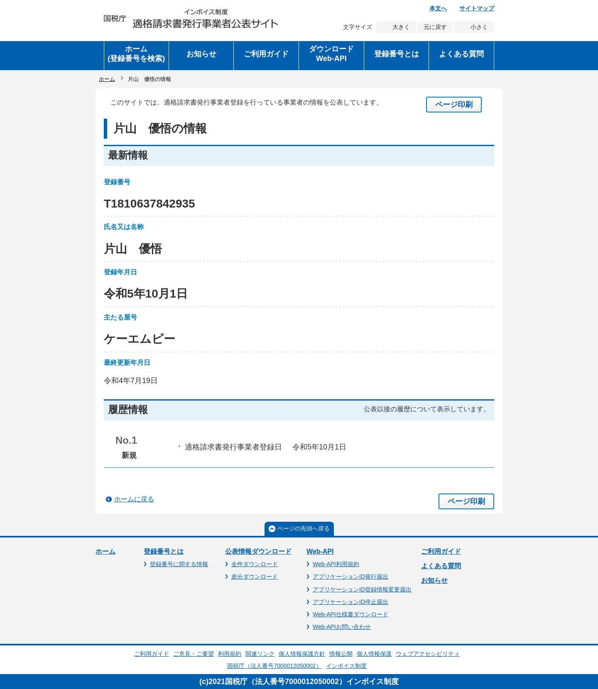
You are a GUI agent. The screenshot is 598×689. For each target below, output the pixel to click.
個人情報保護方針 (302, 653)
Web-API (319, 551)
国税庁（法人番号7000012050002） (274, 665)
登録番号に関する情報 (179, 564)
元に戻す (435, 27)
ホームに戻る (134, 499)
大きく (401, 27)
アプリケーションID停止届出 (350, 602)
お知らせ (434, 580)
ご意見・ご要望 (193, 653)
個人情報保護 (374, 653)
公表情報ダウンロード (258, 551)
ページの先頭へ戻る (303, 528)
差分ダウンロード (254, 576)
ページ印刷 (454, 104)
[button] (201, 55)
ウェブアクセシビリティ (428, 653)
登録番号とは (164, 551)
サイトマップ (476, 8)
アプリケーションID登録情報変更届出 (362, 589)
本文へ (438, 8)
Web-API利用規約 (336, 564)
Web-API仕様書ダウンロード (350, 614)
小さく (479, 27)
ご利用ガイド (441, 551)
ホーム (107, 79)
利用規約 (229, 653)
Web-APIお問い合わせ (342, 626)
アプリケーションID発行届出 (350, 576)
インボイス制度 (346, 665)
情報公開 (341, 653)
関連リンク (259, 653)
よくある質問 (441, 565)
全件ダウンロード (254, 564)
